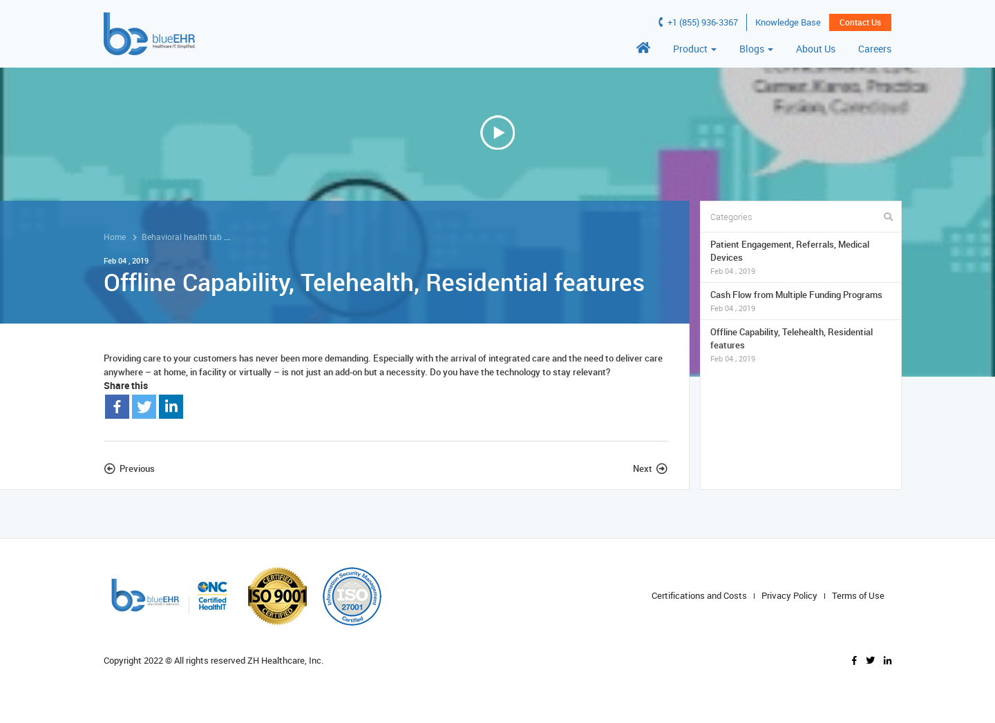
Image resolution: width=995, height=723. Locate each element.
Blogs (756, 48)
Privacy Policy (789, 595)
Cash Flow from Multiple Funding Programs (801, 301)
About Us (815, 48)
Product (695, 48)
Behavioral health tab (182, 236)
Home (115, 236)
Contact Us (860, 22)
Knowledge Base (788, 22)
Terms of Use (858, 595)
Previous (137, 468)
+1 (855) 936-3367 (698, 22)
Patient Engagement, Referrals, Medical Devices (801, 257)
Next (642, 468)
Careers (874, 48)
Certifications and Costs (699, 595)
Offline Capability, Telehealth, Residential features (801, 345)
